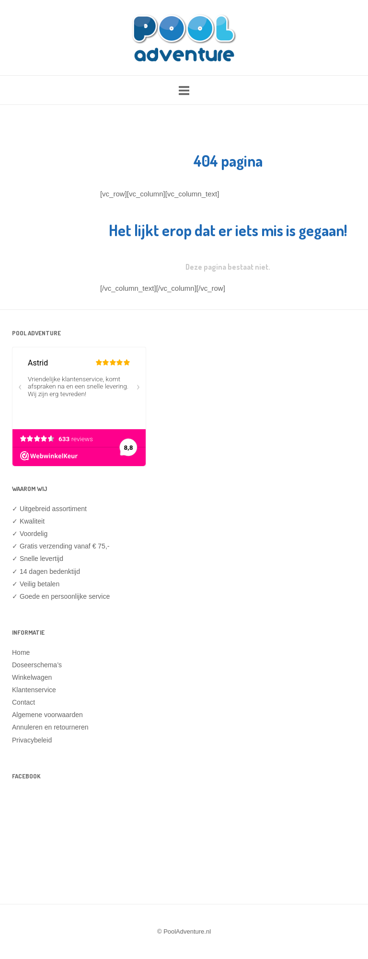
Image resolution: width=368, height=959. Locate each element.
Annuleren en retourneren (50, 727)
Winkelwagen (32, 677)
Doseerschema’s (37, 665)
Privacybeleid (32, 740)
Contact (23, 702)
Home (21, 652)
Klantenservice (34, 690)
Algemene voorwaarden (47, 715)
